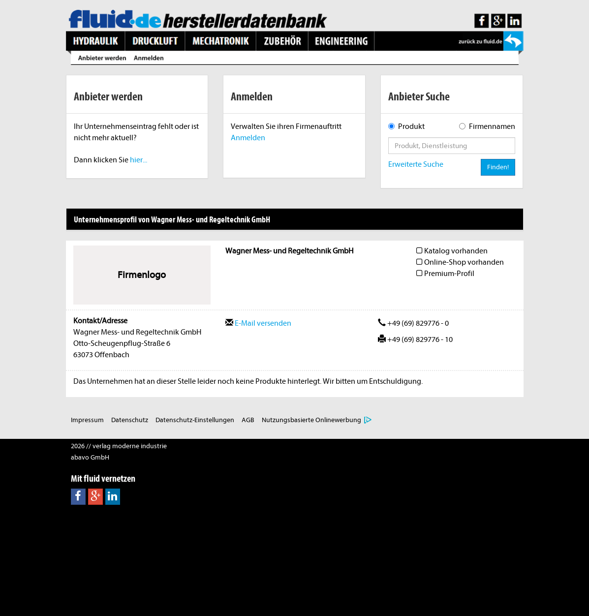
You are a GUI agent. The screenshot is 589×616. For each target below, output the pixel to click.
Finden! (498, 167)
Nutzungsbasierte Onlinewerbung (311, 420)
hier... (138, 159)
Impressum (87, 420)
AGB (248, 420)
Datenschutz (129, 420)
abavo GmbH (90, 457)
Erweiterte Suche (415, 164)
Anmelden (248, 137)
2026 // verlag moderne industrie (119, 446)
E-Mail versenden (258, 323)
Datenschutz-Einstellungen (194, 420)
